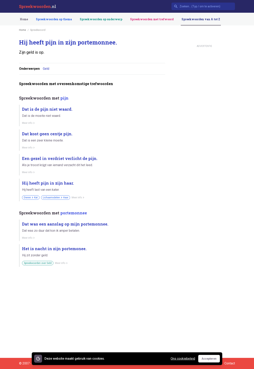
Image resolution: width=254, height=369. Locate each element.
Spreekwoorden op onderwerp (101, 19)
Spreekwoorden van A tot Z (201, 19)
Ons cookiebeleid (183, 358)
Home (24, 19)
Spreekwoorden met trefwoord (152, 19)
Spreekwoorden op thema (54, 19)
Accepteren (211, 359)
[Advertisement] (91, 284)
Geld (46, 69)
